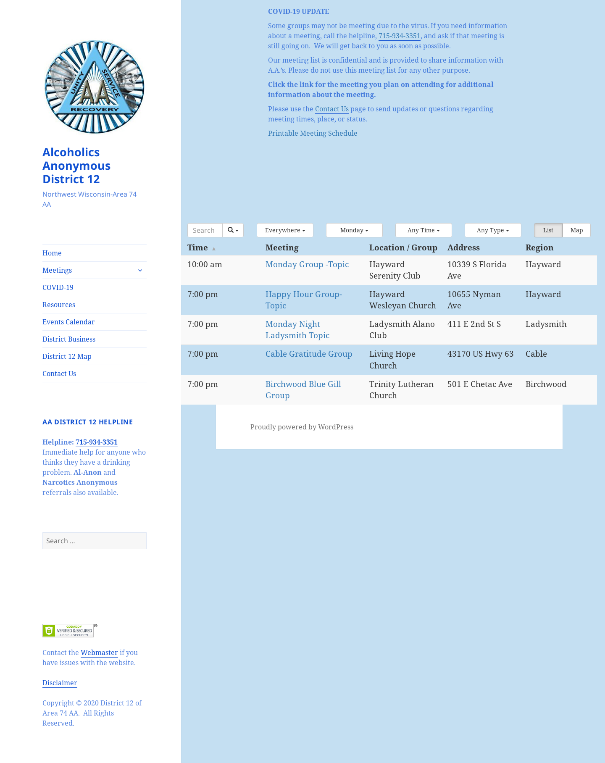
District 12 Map (67, 356)
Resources (58, 304)
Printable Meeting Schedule (313, 133)
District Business (68, 339)
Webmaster (99, 652)
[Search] (205, 230)
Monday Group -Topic (307, 264)
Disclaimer (59, 682)
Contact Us (59, 373)
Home (52, 253)
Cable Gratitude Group (309, 353)
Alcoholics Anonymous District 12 (76, 165)
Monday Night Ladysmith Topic (297, 329)
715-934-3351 (97, 442)
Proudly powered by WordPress (301, 426)
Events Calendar (68, 321)
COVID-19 (58, 287)
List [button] (548, 230)
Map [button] (577, 230)
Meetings (57, 270)
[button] (285, 230)
